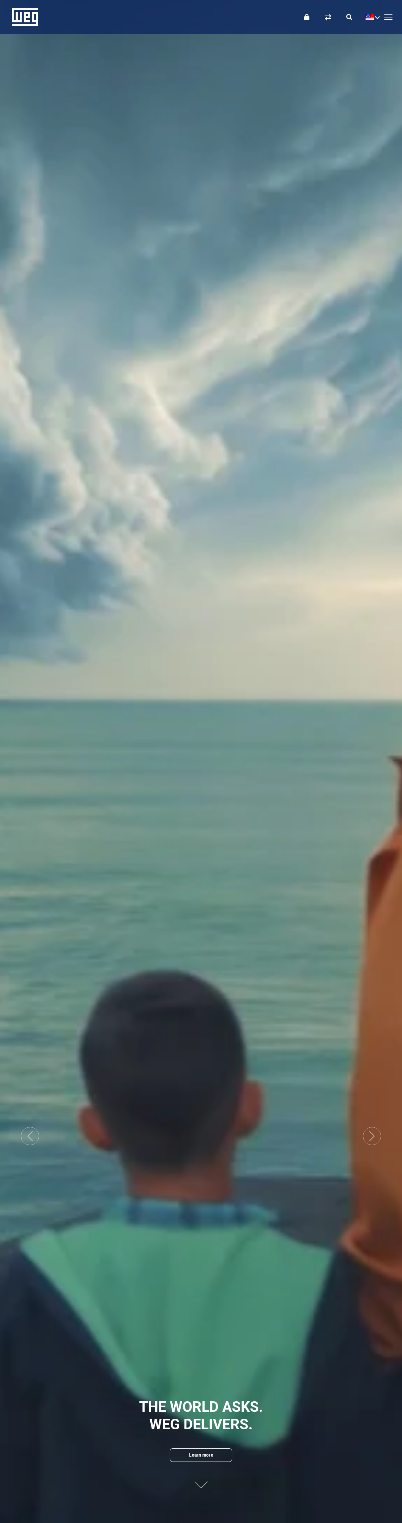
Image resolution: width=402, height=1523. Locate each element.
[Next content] (201, 1478)
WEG (22, 17)
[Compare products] (328, 17)
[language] (370, 17)
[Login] (306, 17)
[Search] (349, 17)
